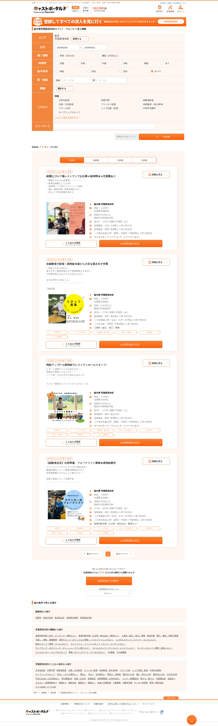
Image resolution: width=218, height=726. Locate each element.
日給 (93, 71)
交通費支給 (161, 678)
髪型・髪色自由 (157, 683)
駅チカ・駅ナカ (147, 678)
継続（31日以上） (110, 55)
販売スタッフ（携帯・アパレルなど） (52, 644)
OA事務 (111, 652)
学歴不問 (105, 100)
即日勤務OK (67, 678)
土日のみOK (172, 674)
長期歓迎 (92, 678)
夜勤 (146, 63)
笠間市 (38, 618)
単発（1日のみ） (68, 55)
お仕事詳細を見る (130, 243)
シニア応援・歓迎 (109, 108)
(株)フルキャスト (90, 710)
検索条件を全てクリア (126, 136)
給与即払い (101, 674)
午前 (83, 63)
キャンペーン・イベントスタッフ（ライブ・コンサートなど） (98, 644)
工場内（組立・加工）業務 (106, 327)
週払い (83, 674)
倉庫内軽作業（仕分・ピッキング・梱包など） (56, 636)
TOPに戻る (171, 698)
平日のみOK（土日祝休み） (47, 678)
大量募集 (117, 683)
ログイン (108, 593)
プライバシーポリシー (151, 712)
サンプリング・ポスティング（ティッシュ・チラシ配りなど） (63, 648)
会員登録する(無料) (108, 581)
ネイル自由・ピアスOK (45, 687)
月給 (125, 71)
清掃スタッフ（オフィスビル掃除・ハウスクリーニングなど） (86, 640)
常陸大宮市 (48, 618)
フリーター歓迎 (108, 104)
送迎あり (171, 678)
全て (167, 63)
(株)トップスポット (129, 710)
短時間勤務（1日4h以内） (108, 678)
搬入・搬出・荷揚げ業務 (167, 636)
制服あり (63, 683)
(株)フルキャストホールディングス (69, 710)
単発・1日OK (80, 678)
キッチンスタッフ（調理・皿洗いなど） (155, 648)
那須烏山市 (59, 618)
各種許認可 (99, 704)
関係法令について (82, 704)
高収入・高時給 (114, 674)
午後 (104, 63)
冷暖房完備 (127, 683)
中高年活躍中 (149, 108)
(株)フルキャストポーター (97, 713)
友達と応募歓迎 (104, 683)
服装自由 (72, 683)
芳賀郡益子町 (86, 618)
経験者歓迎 (148, 100)
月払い (91, 674)
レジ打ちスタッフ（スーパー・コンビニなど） (136, 640)
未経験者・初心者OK (153, 104)
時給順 (96, 160)
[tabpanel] (65, 218)
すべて (158, 71)
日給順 (120, 160)
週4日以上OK (159, 674)
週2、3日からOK (143, 674)
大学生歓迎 (64, 100)
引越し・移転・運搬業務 (46, 640)
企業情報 (64, 704)
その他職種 (121, 652)
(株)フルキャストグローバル (120, 713)
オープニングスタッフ (69, 112)
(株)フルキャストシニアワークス (73, 713)
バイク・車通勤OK (130, 678)
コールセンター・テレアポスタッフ (51, 652)
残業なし (92, 683)
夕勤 (125, 63)
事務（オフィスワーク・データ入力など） (87, 652)
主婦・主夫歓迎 (66, 104)
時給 (62, 71)
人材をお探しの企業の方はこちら (122, 704)
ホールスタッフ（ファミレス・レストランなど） (117, 237)
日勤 (62, 63)
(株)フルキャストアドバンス (109, 710)
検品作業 (151, 636)
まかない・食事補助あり (46, 683)
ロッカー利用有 (141, 683)
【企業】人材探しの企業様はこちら (173, 3)
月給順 (144, 160)
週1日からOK (129, 674)
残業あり (82, 683)
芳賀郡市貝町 (72, 618)
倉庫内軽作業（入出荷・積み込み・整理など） (116, 523)
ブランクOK (64, 108)
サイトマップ (148, 704)
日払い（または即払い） (68, 674)
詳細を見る (157, 174)
